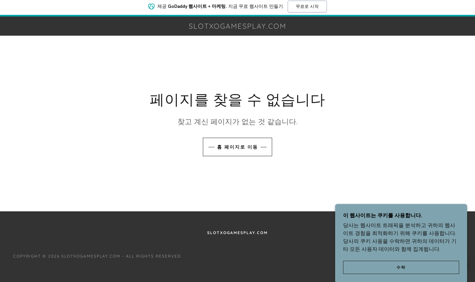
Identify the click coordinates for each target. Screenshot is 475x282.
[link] (237, 26)
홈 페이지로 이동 (237, 147)
